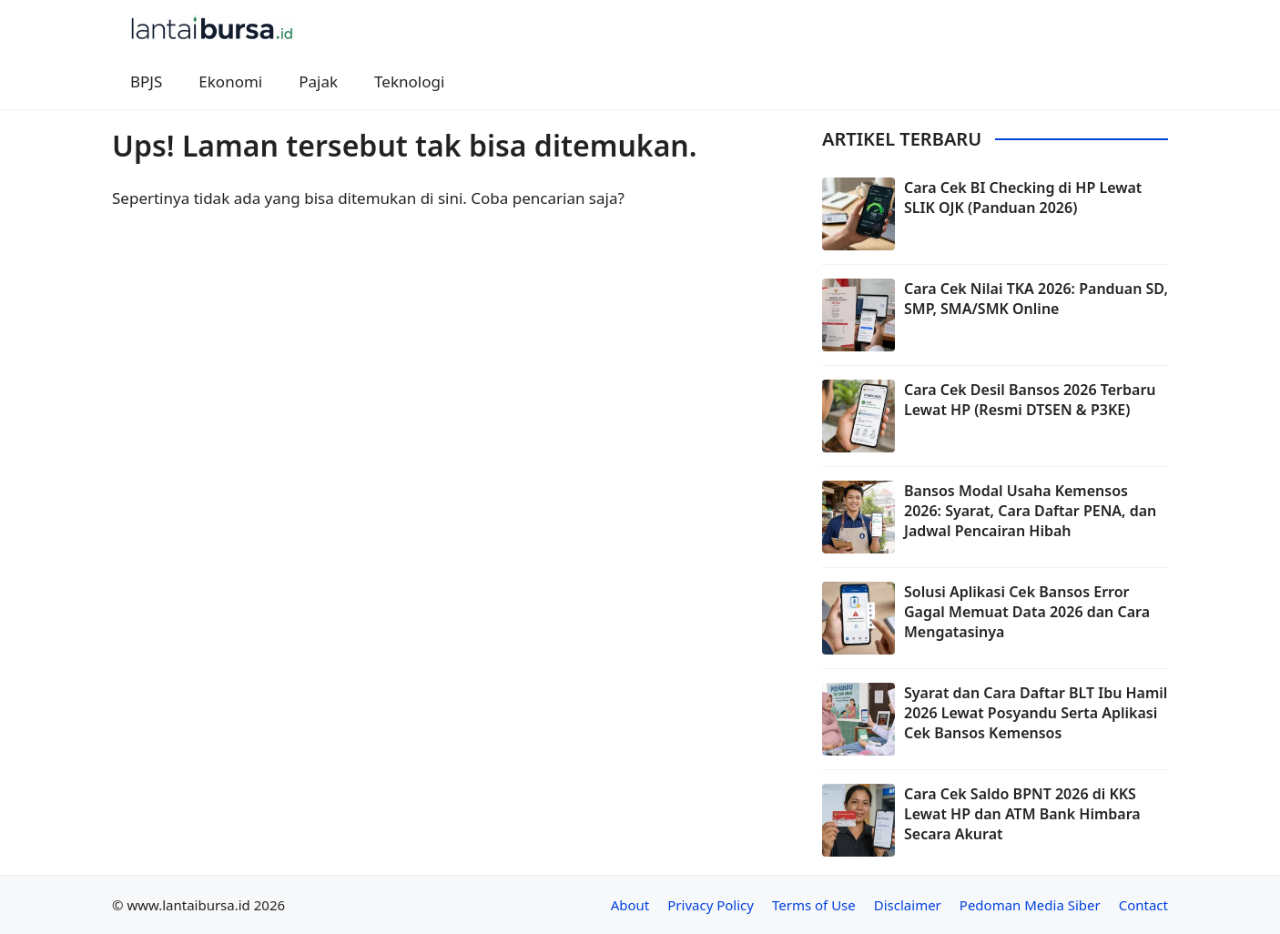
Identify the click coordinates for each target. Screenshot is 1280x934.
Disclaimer (907, 905)
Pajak (318, 81)
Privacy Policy (710, 905)
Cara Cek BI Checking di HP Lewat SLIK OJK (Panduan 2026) (1023, 198)
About (630, 905)
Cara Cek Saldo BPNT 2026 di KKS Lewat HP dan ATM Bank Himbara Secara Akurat (1022, 814)
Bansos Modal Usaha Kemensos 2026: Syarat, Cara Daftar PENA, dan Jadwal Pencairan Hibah (1030, 511)
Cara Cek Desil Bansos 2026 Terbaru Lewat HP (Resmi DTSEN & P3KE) (1030, 400)
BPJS (146, 81)
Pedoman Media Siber (1030, 905)
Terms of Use (814, 905)
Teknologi (409, 81)
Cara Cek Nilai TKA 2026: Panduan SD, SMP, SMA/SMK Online (1036, 299)
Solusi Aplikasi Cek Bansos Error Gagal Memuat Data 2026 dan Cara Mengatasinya (1027, 612)
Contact (1143, 905)
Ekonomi (230, 81)
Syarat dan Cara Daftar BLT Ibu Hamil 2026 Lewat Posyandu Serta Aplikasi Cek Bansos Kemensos (1035, 713)
